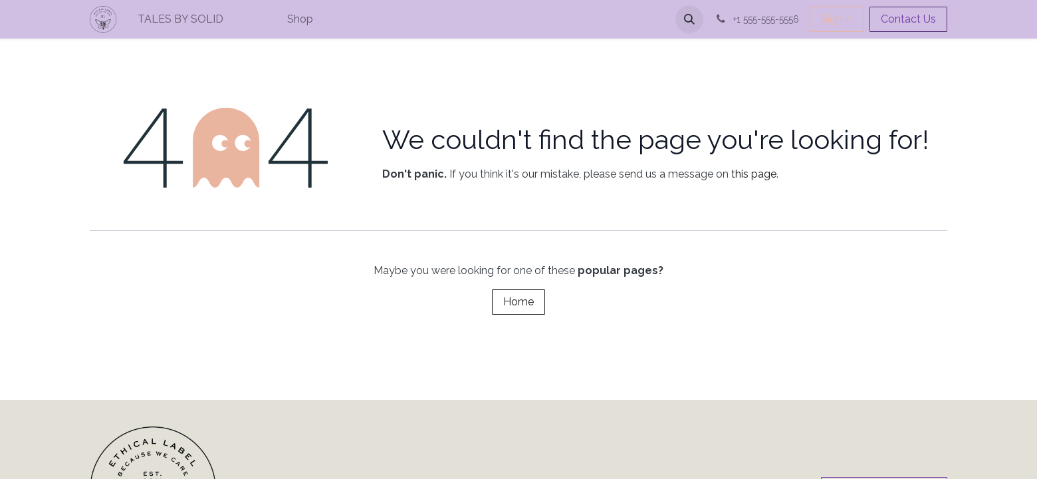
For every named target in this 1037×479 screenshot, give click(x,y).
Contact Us (908, 19)
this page (753, 174)
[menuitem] (225, 19)
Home (518, 301)
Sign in (837, 19)
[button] (689, 19)
